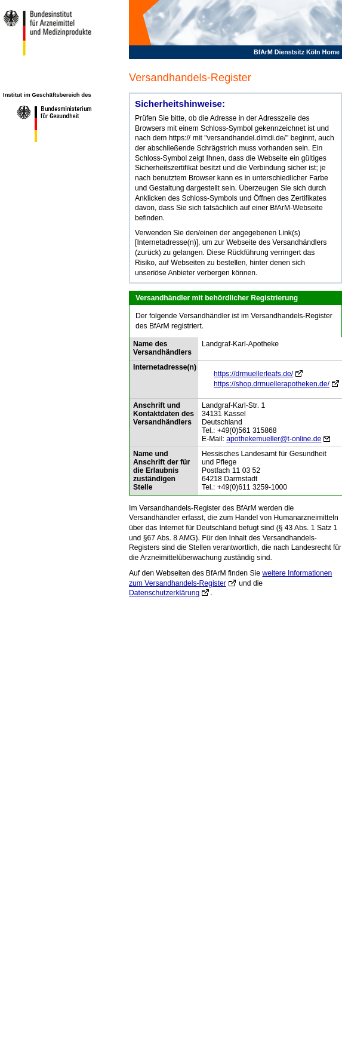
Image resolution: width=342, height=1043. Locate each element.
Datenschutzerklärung (164, 593)
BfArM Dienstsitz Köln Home (297, 52)
